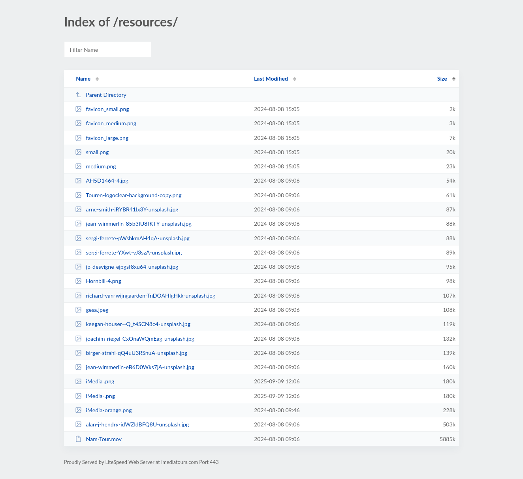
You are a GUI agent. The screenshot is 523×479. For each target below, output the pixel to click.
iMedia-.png (95, 395)
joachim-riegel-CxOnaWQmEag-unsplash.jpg (134, 338)
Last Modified (271, 78)
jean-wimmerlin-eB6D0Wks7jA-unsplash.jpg (134, 367)
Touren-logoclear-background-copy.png (128, 195)
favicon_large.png (101, 137)
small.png (92, 152)
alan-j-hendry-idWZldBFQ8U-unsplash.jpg (132, 424)
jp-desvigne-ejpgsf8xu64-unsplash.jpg (126, 266)
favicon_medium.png (105, 123)
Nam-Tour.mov (98, 439)
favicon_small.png (102, 109)
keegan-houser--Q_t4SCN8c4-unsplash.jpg (132, 324)
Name (83, 78)
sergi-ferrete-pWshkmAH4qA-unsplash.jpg (132, 238)
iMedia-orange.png (103, 410)
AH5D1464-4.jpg (101, 180)
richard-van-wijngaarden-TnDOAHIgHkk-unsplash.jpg (145, 295)
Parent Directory (100, 94)
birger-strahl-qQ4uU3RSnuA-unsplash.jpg (131, 352)
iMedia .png (94, 381)
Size (442, 78)
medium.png (95, 166)
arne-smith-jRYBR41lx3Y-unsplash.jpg (127, 209)
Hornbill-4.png (98, 280)
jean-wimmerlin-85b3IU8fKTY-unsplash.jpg (133, 223)
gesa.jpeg (92, 309)
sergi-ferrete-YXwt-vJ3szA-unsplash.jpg (128, 252)
